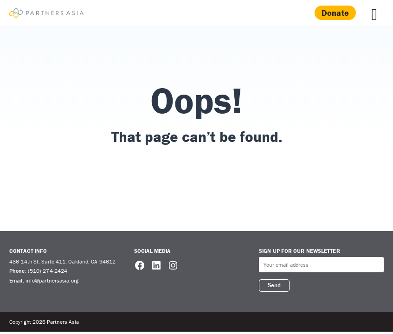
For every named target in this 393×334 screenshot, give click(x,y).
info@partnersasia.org (52, 280)
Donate (335, 12)
